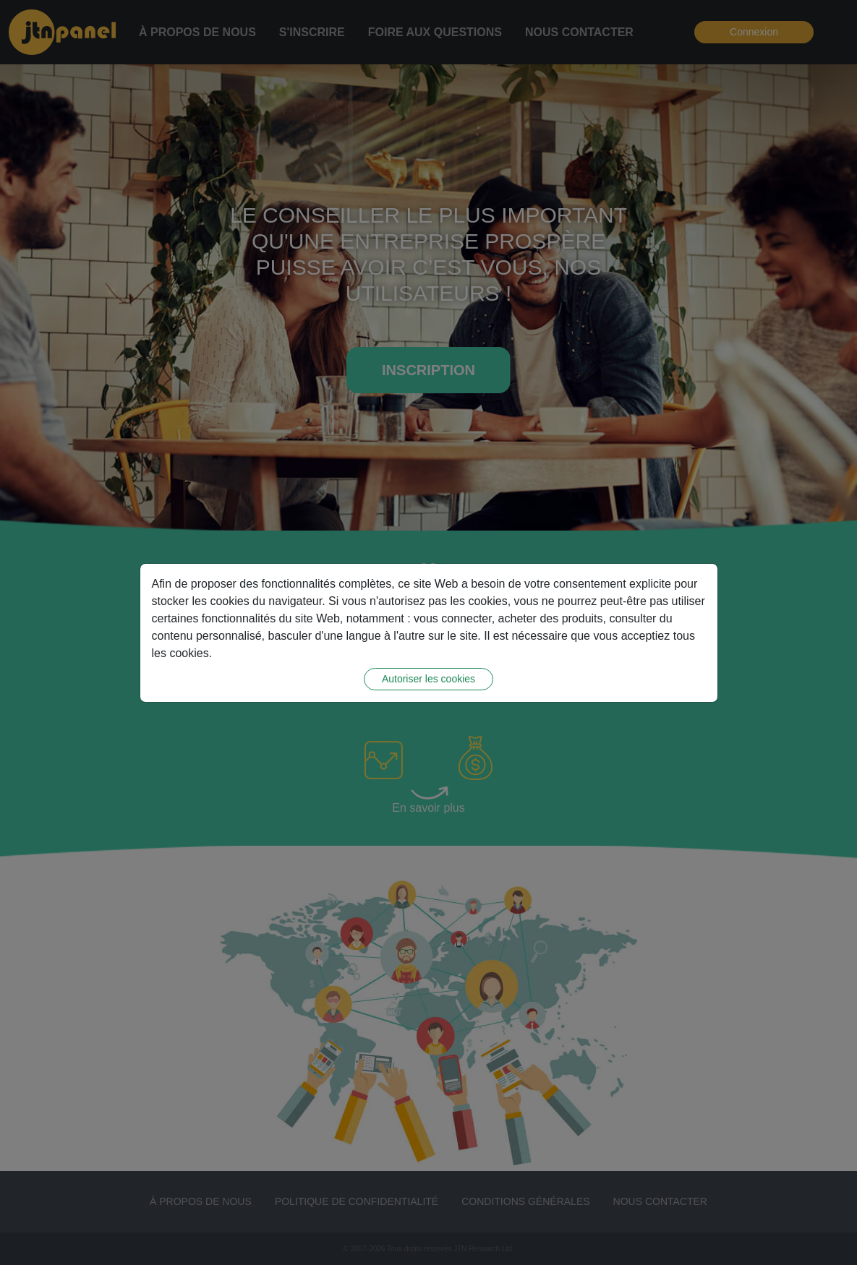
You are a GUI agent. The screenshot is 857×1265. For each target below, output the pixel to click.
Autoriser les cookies (428, 677)
